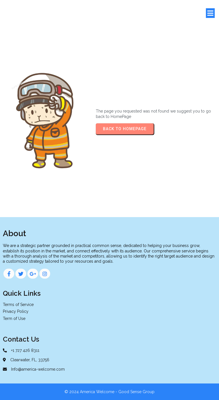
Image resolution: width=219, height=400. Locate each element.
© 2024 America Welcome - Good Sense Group (109, 391)
